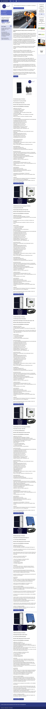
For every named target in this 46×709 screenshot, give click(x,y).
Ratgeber (21, 183)
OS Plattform (11, 707)
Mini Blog (3, 12)
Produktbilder (4, 14)
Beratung (15, 76)
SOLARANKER (4, 1)
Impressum (2, 707)
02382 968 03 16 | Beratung (18, 8)
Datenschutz (6, 707)
